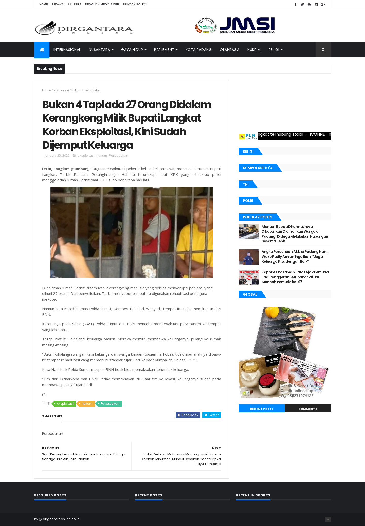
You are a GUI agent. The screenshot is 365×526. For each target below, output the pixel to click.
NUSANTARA (99, 49)
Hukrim (254, 49)
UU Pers (74, 4)
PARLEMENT (164, 49)
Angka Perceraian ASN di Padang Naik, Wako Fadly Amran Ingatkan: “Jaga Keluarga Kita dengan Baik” (294, 256)
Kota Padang (199, 49)
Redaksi (58, 4)
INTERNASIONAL (67, 49)
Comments (307, 409)
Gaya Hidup (132, 49)
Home (43, 4)
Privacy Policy (135, 4)
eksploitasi (61, 90)
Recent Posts (261, 409)
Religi (274, 49)
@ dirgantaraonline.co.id (59, 519)
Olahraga (229, 49)
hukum (76, 90)
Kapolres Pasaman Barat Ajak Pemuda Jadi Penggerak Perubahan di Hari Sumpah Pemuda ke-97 (295, 277)
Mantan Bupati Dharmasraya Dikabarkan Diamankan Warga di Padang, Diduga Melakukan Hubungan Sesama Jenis (295, 234)
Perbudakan (92, 90)
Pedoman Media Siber (102, 4)
